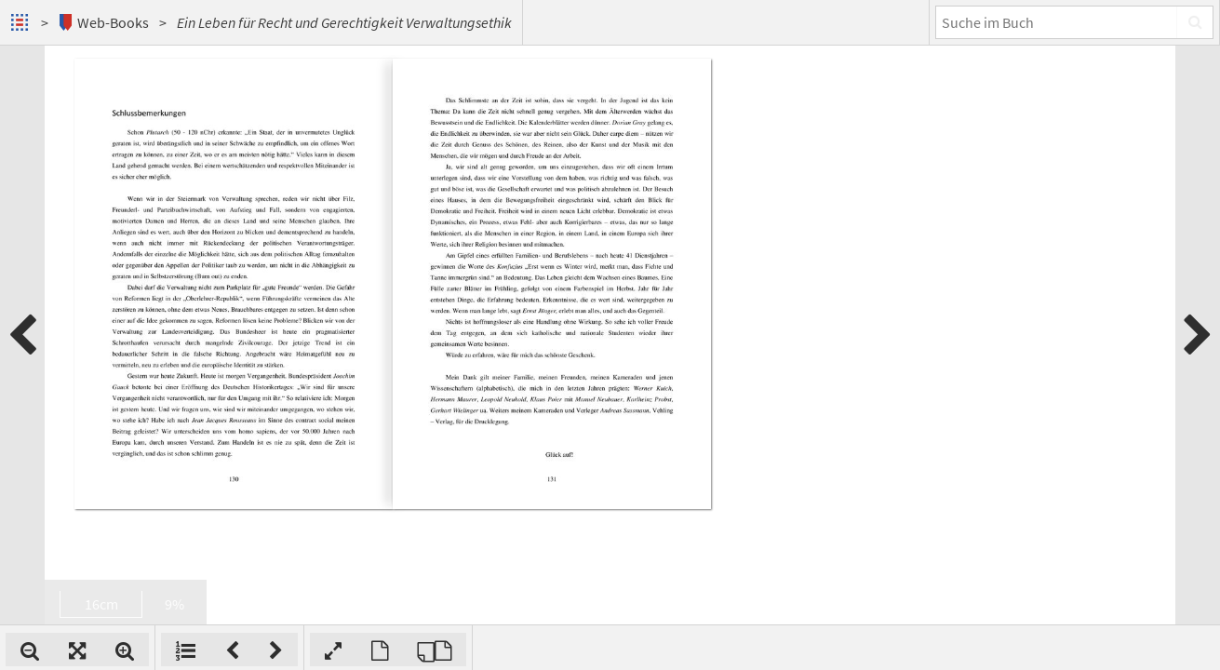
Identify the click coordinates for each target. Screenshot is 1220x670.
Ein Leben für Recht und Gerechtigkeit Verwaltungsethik (344, 22)
